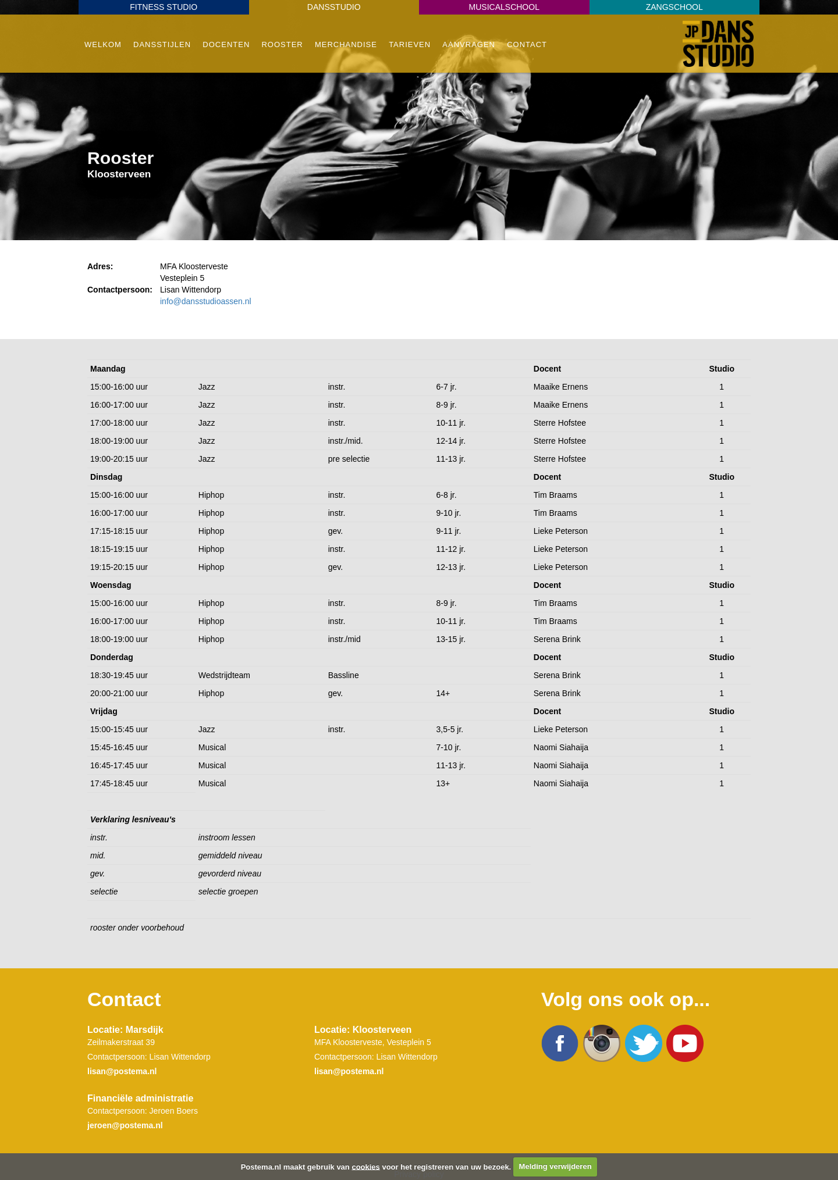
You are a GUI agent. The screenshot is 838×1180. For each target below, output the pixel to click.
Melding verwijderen (555, 1166)
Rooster (282, 44)
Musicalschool (504, 7)
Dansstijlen (162, 44)
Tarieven (410, 44)
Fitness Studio (163, 7)
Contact (527, 44)
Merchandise (346, 44)
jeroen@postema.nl (125, 1125)
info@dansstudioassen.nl (205, 301)
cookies (365, 1166)
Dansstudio (334, 7)
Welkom (103, 44)
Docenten (226, 44)
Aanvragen (468, 44)
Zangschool (674, 7)
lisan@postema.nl (122, 1071)
